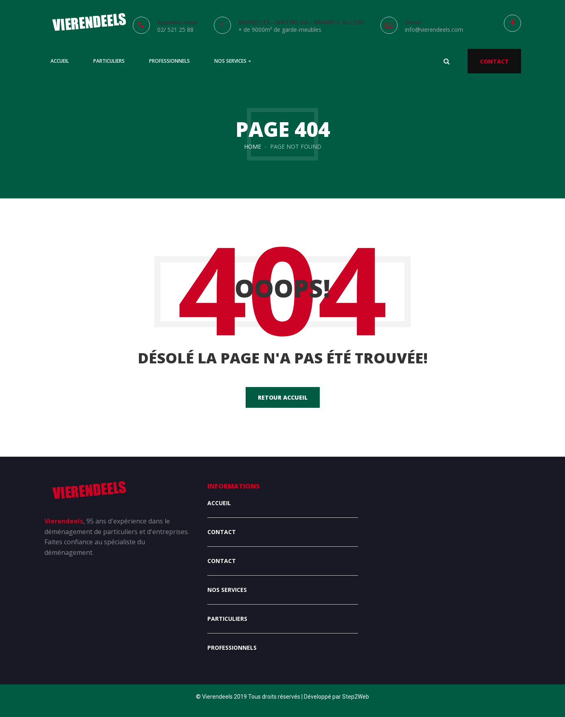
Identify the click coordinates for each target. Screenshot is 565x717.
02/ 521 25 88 (175, 29)
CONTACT (494, 61)
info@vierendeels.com (434, 29)
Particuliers (227, 618)
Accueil (219, 503)
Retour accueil (283, 397)
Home (252, 146)
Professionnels (232, 647)
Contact (221, 532)
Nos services (227, 590)
